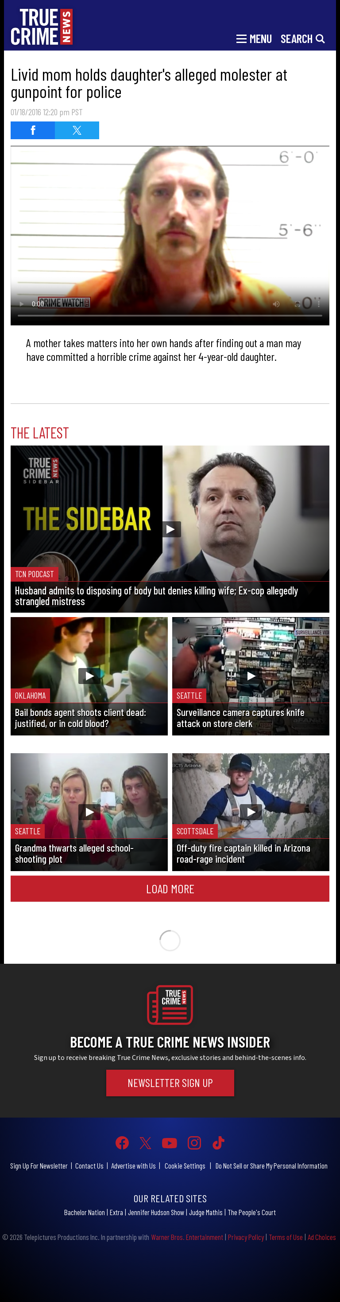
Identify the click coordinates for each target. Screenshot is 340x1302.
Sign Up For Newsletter (39, 1165)
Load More (170, 888)
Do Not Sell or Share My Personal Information (272, 1165)
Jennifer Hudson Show (156, 1212)
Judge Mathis (206, 1212)
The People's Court (252, 1212)
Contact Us (89, 1165)
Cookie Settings (185, 1165)
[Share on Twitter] (77, 130)
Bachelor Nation (84, 1212)
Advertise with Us (133, 1165)
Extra (116, 1212)
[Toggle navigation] (254, 38)
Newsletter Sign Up (170, 1082)
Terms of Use (286, 1236)
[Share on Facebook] (33, 130)
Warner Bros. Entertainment (187, 1236)
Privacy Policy (246, 1236)
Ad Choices (322, 1236)
